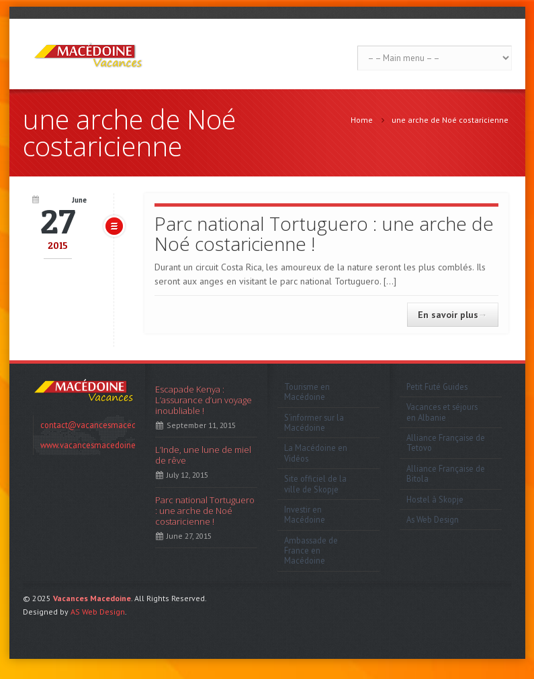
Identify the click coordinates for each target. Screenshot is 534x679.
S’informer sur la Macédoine (314, 422)
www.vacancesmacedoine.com (97, 444)
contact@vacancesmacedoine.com (105, 424)
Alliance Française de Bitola (445, 473)
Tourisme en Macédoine (307, 391)
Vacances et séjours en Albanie (442, 411)
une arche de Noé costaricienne (450, 120)
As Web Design (432, 519)
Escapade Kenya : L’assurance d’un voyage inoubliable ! (203, 400)
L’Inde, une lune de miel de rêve (203, 454)
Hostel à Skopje (434, 499)
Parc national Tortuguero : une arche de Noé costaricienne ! (324, 233)
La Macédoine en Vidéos (315, 452)
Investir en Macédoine (304, 514)
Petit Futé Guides (437, 386)
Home (362, 120)
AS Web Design (98, 612)
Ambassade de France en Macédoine (311, 550)
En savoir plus (453, 315)
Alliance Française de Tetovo (445, 442)
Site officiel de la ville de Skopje (315, 483)
